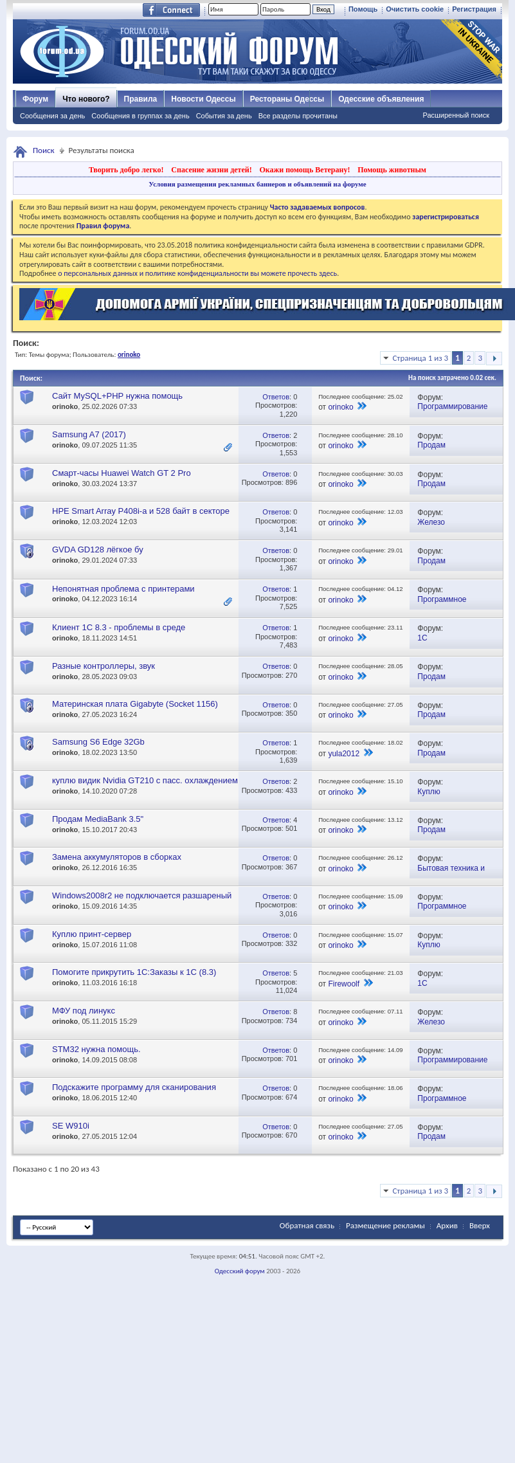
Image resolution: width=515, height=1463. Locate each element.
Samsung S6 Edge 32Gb (98, 742)
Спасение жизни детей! (211, 169)
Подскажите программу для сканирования (134, 1087)
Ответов (275, 397)
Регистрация (474, 9)
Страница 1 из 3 (420, 358)
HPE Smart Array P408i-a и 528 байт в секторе (141, 511)
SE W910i (70, 1126)
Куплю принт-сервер (91, 934)
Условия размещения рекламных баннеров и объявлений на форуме (257, 184)
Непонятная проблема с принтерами (123, 589)
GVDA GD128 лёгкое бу (97, 549)
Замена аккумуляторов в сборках (116, 857)
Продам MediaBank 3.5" (97, 819)
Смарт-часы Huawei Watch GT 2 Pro (121, 473)
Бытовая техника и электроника (451, 873)
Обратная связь (307, 1225)
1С (422, 637)
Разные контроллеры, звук (103, 666)
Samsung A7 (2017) (89, 434)
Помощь (362, 9)
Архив (447, 1225)
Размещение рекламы (385, 1225)
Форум (35, 99)
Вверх (479, 1225)
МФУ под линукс (83, 1010)
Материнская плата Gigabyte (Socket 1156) (135, 704)
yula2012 (343, 753)
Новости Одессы (203, 99)
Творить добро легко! (126, 169)
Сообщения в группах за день (140, 116)
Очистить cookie (415, 9)
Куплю (428, 791)
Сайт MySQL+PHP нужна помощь (117, 396)
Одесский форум (240, 1271)
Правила (141, 99)
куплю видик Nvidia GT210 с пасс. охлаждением (145, 780)
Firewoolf (343, 983)
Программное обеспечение (441, 604)
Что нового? (85, 99)
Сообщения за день (52, 116)
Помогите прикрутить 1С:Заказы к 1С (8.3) (134, 972)
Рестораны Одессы (287, 99)
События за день (224, 116)
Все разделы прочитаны (298, 116)
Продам (431, 445)
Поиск (44, 150)
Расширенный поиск (455, 115)
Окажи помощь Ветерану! (304, 169)
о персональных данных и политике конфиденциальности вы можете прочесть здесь (197, 273)
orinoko (65, 406)
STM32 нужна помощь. (96, 1049)
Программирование (452, 406)
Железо (431, 522)
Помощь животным (391, 169)
